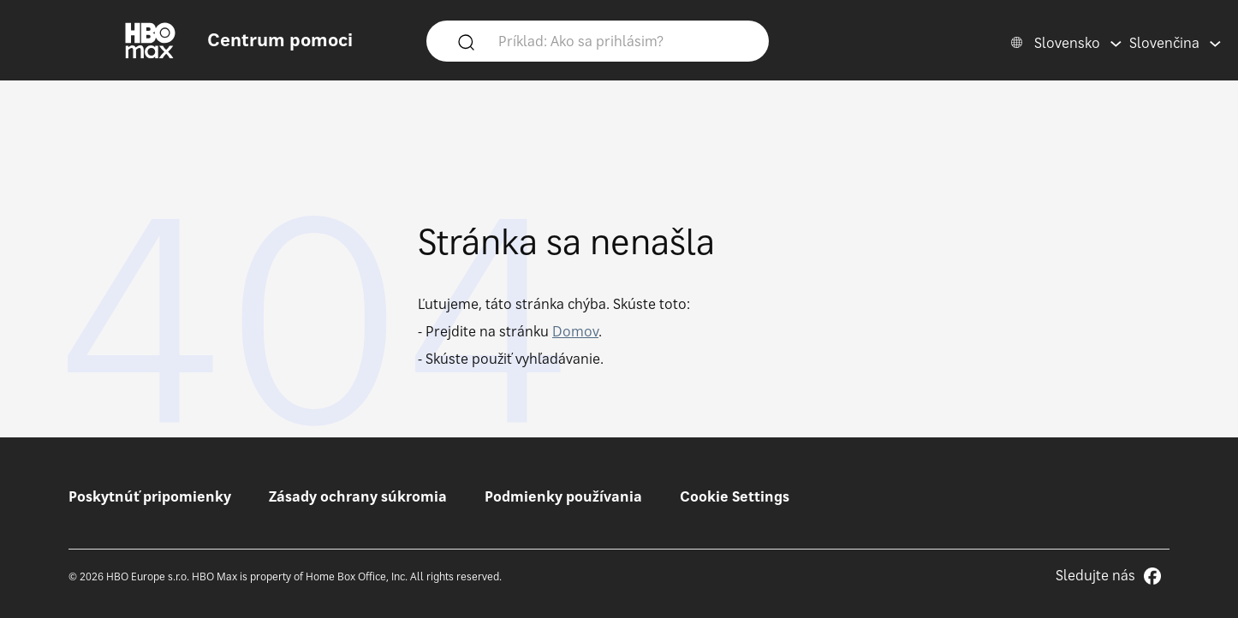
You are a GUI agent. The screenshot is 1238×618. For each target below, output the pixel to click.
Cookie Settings (734, 496)
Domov (575, 331)
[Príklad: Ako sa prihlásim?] (622, 40)
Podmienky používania (563, 496)
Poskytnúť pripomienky (149, 496)
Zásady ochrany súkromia (358, 496)
